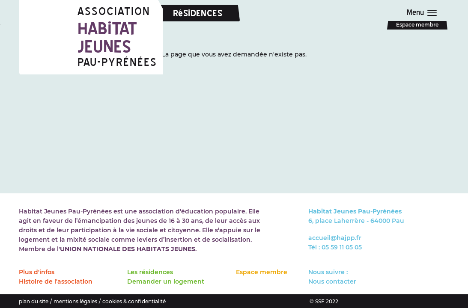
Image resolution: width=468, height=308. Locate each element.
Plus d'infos (36, 272)
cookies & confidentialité (134, 301)
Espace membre (417, 24)
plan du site (33, 301)
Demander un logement (165, 281)
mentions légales (75, 301)
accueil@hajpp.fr (334, 238)
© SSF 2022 (324, 301)
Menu (417, 12)
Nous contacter (332, 281)
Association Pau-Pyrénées (120, 37)
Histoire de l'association (55, 281)
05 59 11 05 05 (342, 247)
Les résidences (150, 272)
